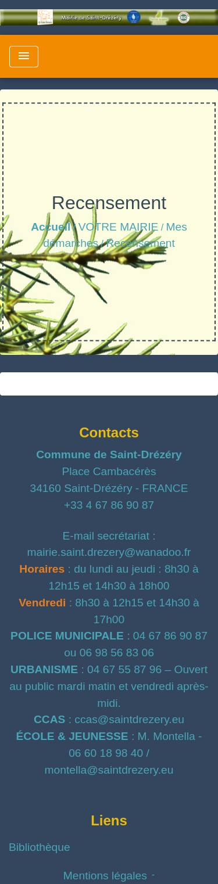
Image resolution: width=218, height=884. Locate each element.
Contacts (109, 432)
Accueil (50, 227)
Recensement (140, 243)
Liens (109, 820)
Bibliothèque (39, 847)
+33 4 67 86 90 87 (109, 505)
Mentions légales (105, 875)
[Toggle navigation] (23, 56)
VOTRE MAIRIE (118, 227)
